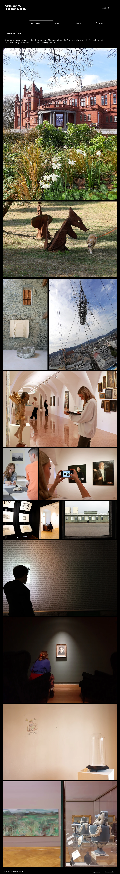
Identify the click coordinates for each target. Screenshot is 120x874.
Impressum (96, 872)
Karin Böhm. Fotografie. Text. (15, 7)
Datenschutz (109, 872)
